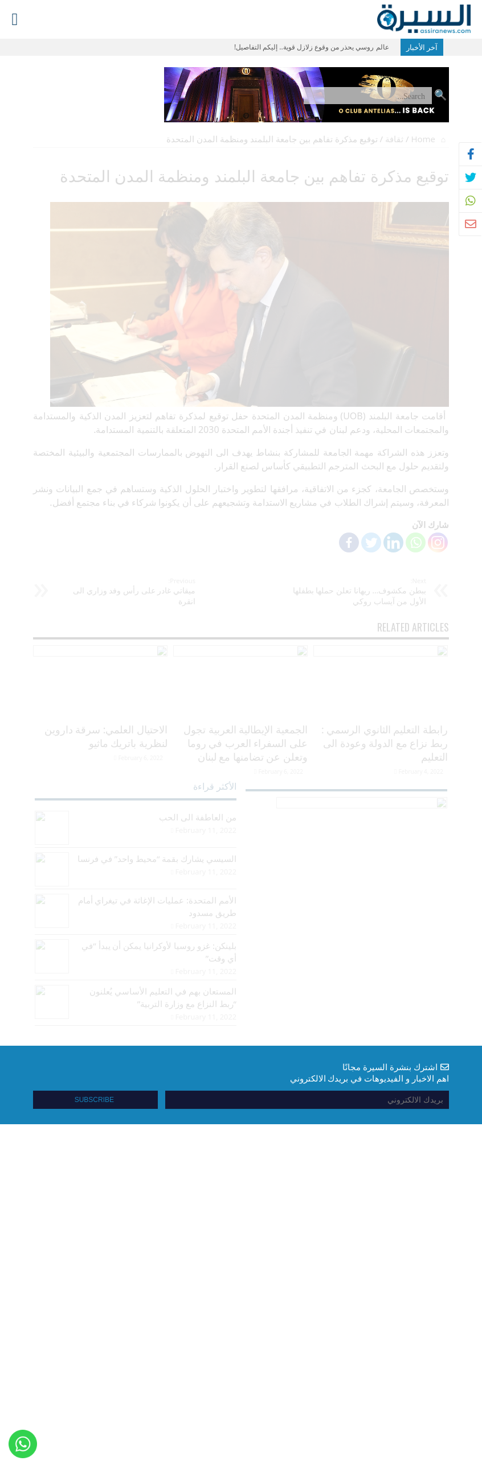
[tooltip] (470, 154)
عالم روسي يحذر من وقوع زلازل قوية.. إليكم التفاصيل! (311, 47)
